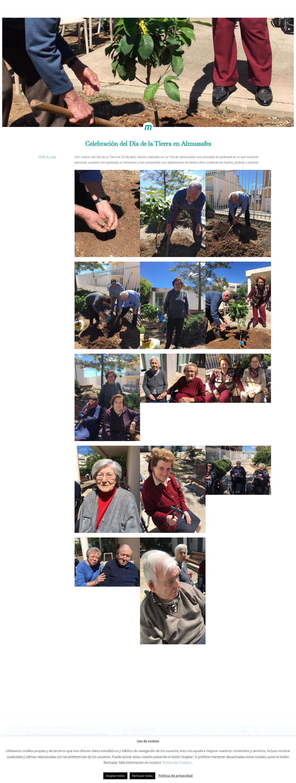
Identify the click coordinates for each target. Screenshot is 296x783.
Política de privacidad (175, 775)
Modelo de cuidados (120, 8)
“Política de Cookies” (177, 762)
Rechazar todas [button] (142, 776)
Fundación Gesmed (205, 8)
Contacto (262, 8)
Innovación (153, 8)
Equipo (176, 8)
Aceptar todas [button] (115, 776)
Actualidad (237, 8)
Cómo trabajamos (82, 8)
